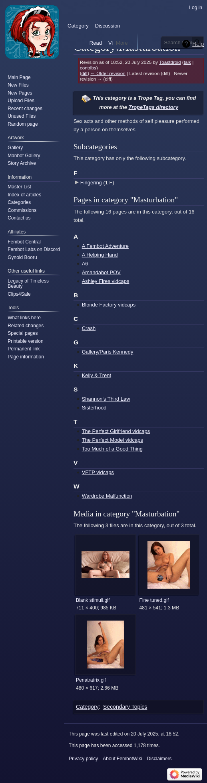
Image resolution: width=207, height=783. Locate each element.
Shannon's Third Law (106, 399)
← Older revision (107, 73)
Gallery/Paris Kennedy (107, 352)
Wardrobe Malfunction (107, 496)
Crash (89, 328)
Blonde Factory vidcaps (108, 305)
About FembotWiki (122, 758)
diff (85, 73)
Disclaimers (159, 758)
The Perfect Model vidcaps (112, 440)
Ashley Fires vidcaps (105, 281)
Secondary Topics (125, 707)
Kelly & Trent (96, 375)
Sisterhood (94, 408)
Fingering (91, 183)
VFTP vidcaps (98, 472)
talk (187, 62)
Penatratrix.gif (91, 680)
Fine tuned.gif (154, 600)
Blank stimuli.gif (92, 600)
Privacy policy (83, 758)
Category (87, 707)
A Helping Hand (100, 255)
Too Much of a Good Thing (112, 449)
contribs (88, 67)
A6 (85, 264)
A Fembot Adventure (105, 246)
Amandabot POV (101, 272)
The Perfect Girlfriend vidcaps (116, 431)
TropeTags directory (153, 107)
